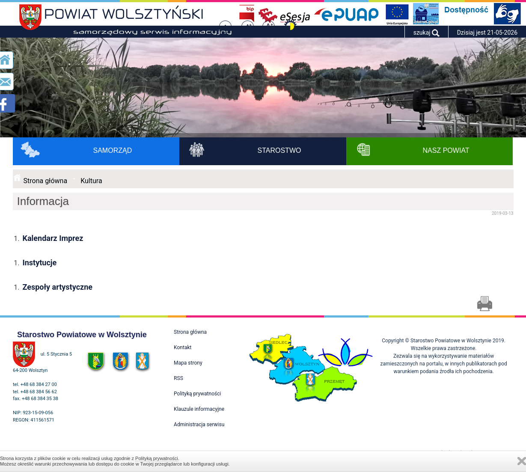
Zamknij (521, 461)
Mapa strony (188, 363)
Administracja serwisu (199, 424)
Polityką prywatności (156, 458)
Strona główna (46, 181)
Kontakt (182, 347)
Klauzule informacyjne (199, 409)
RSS (178, 378)
